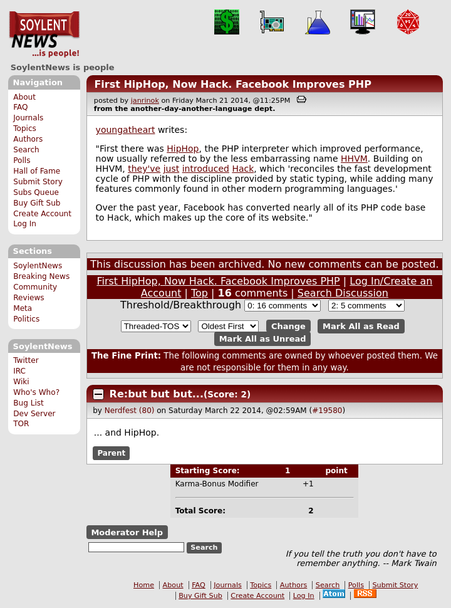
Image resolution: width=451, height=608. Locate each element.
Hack (243, 169)
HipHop (183, 149)
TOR (21, 423)
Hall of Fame (36, 171)
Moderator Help (127, 532)
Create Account (42, 213)
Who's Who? (36, 392)
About (24, 97)
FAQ (20, 107)
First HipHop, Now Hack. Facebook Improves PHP (232, 84)
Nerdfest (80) (130, 410)
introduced (205, 169)
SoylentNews (44, 34)
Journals (28, 117)
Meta (22, 308)
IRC (19, 371)
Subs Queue (36, 192)
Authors (28, 139)
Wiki (21, 381)
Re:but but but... (157, 394)
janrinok (145, 101)
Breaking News (41, 276)
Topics (24, 128)
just (171, 169)
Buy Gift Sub (36, 203)
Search (26, 149)
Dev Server (34, 413)
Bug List (28, 403)
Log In (24, 223)
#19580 (327, 410)
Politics (26, 319)
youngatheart (125, 130)
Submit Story (38, 181)
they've (144, 169)
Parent (111, 453)
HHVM (354, 159)
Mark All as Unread (262, 338)
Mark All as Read (361, 326)
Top (199, 293)
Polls (21, 160)
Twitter (25, 360)
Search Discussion (343, 293)
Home (143, 585)
